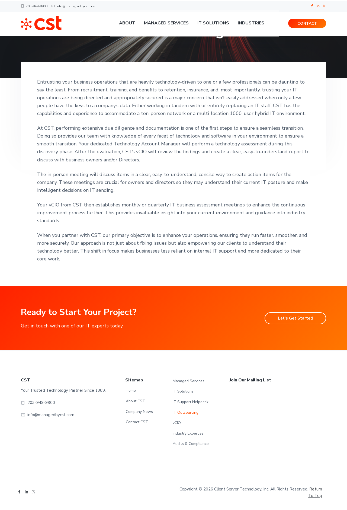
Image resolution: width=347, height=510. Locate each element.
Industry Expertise (188, 433)
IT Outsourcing (185, 412)
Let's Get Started (292, 318)
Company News (139, 411)
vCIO (177, 422)
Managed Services (188, 381)
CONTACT (307, 24)
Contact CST (137, 422)
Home (131, 390)
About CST (135, 401)
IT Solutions (183, 391)
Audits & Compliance (191, 443)
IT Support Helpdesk (190, 401)
